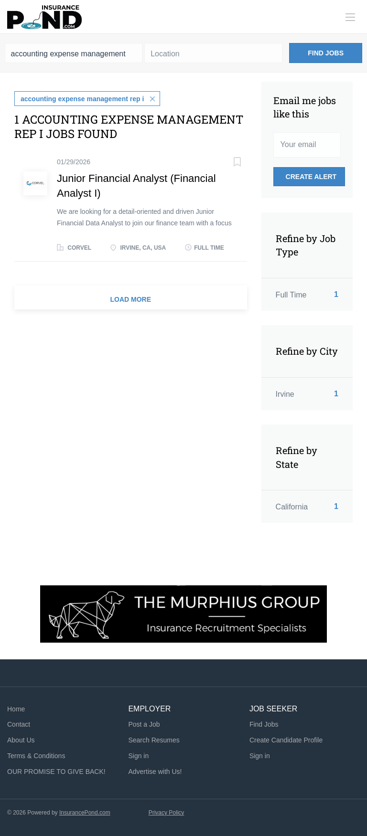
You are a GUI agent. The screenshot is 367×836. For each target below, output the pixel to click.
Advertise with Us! (155, 771)
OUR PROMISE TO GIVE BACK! (56, 771)
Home (16, 709)
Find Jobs (326, 53)
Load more (130, 299)
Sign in (138, 756)
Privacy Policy (166, 812)
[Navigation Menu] (350, 17)
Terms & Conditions (36, 756)
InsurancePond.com (84, 812)
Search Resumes (153, 740)
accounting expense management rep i (82, 99)
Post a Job (144, 724)
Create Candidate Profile (286, 740)
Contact (18, 724)
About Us (21, 740)
